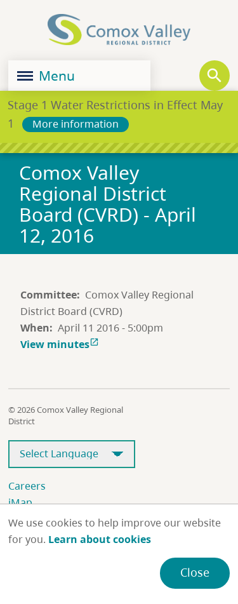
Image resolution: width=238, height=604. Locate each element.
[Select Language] (71, 454)
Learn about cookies (99, 539)
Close (194, 572)
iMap (20, 502)
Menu (46, 75)
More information (75, 124)
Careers (27, 486)
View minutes (61, 344)
